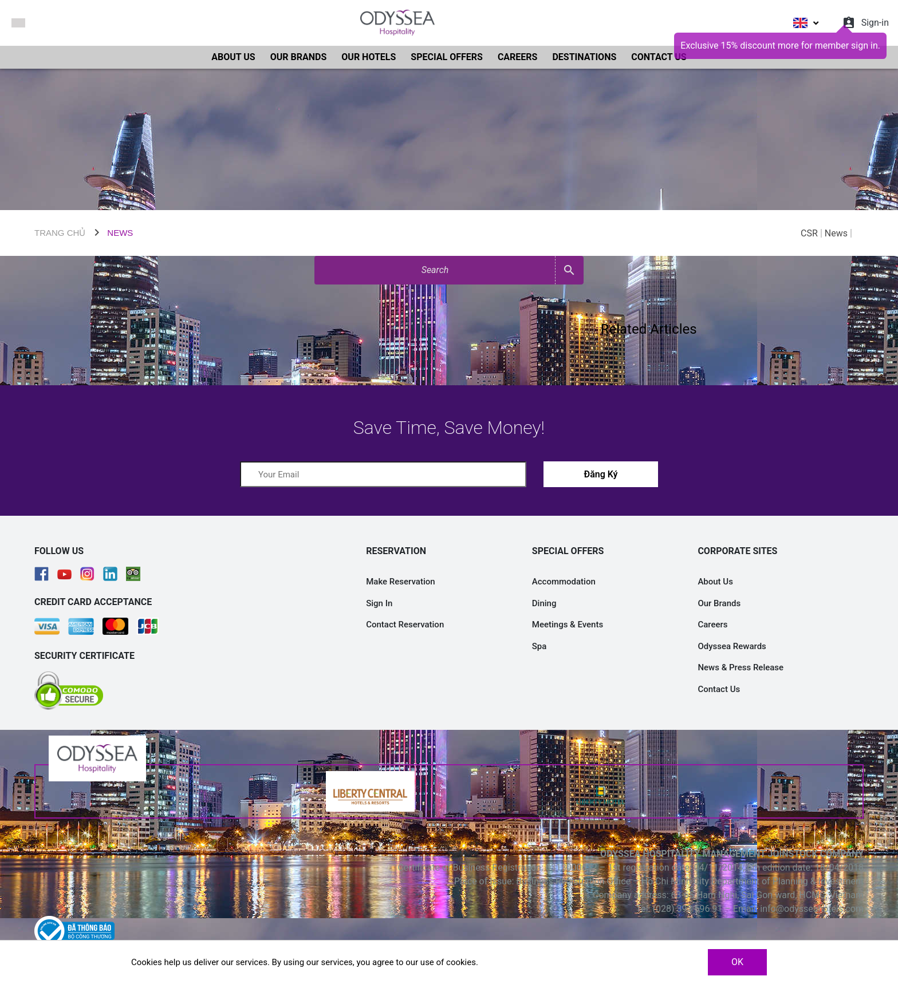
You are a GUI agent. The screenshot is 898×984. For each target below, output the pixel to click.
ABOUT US (233, 57)
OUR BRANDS (298, 57)
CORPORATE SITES (737, 551)
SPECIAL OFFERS (447, 57)
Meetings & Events (567, 624)
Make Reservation (400, 581)
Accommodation (564, 581)
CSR (809, 233)
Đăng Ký (600, 474)
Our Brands (719, 603)
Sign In (379, 603)
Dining (544, 603)
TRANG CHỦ (59, 233)
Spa (539, 646)
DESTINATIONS (584, 57)
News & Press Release (740, 667)
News (836, 233)
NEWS (120, 233)
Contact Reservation (405, 624)
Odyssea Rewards (732, 646)
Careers (712, 624)
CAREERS (518, 57)
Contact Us (719, 689)
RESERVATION (396, 551)
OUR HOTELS (368, 57)
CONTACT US (658, 57)
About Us (715, 581)
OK (737, 962)
